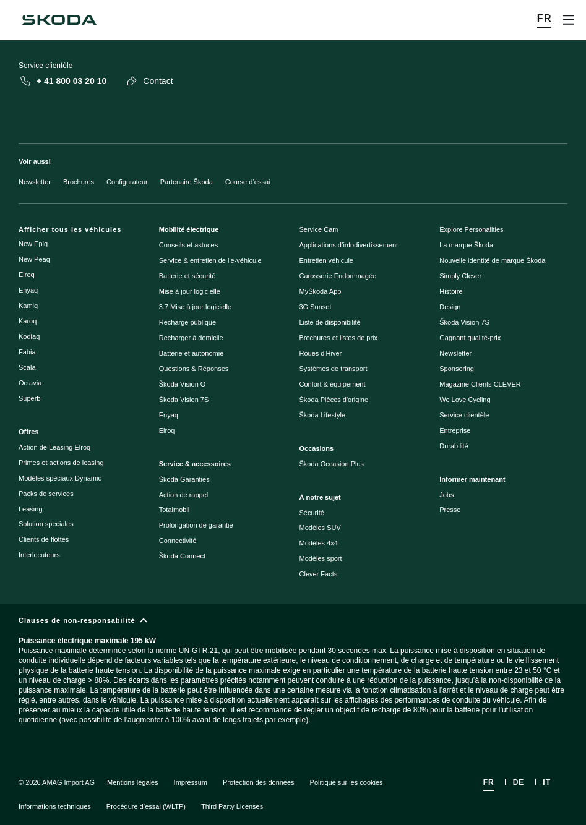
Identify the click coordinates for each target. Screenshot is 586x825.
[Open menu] (568, 19)
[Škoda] (59, 19)
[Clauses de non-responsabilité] (293, 680)
